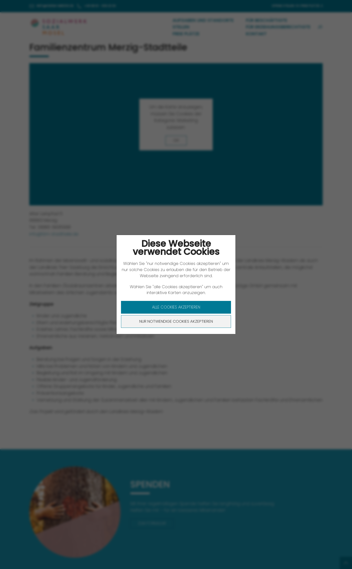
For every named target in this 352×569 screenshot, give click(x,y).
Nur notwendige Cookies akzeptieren (176, 321)
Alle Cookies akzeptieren (176, 307)
